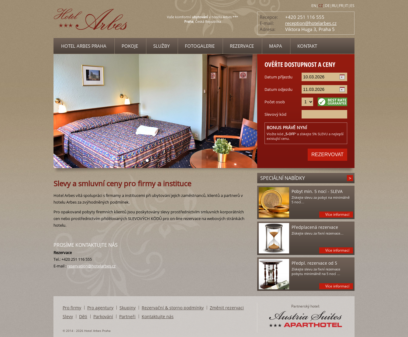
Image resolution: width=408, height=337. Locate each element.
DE (327, 5)
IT (346, 5)
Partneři (127, 316)
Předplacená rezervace (315, 227)
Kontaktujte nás (158, 316)
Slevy (68, 316)
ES (352, 5)
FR (341, 5)
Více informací (337, 214)
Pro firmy (72, 308)
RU (334, 5)
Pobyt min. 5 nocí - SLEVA (317, 191)
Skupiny (127, 308)
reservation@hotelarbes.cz (91, 266)
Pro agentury (100, 308)
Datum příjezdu (278, 77)
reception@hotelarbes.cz (311, 23)
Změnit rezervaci (227, 308)
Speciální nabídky (282, 178)
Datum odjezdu (278, 89)
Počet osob (275, 102)
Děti (83, 316)
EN (313, 5)
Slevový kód (275, 114)
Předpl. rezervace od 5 (314, 263)
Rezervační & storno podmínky (173, 308)
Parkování (103, 316)
